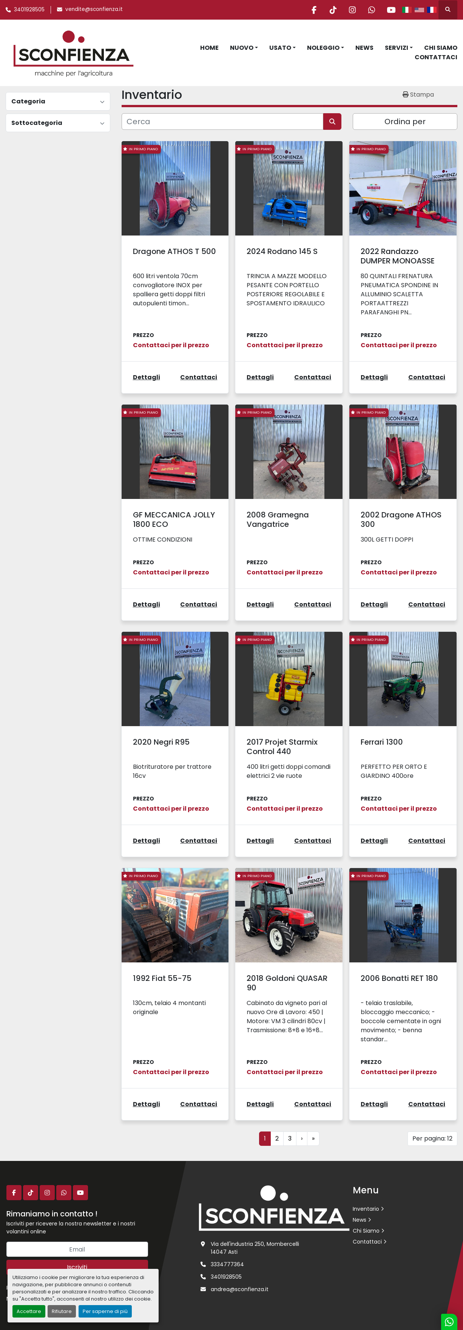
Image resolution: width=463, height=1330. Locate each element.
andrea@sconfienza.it (240, 1289)
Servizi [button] (396, 47)
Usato (280, 47)
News (364, 47)
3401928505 (29, 9)
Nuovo (241, 47)
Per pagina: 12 (432, 1138)
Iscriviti (77, 1267)
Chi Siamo (440, 47)
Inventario (366, 1209)
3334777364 (227, 1264)
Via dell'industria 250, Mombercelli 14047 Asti (255, 1248)
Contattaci (436, 57)
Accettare (29, 1311)
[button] (244, 47)
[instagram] (352, 9)
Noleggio (323, 47)
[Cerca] (222, 121)
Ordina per (405, 121)
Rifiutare (62, 1311)
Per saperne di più (105, 1311)
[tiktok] (333, 9)
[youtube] (390, 9)
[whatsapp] (371, 9)
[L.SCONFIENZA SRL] (274, 1207)
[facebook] (313, 9)
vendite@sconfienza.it (94, 9)
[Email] (77, 1249)
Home (209, 47)
